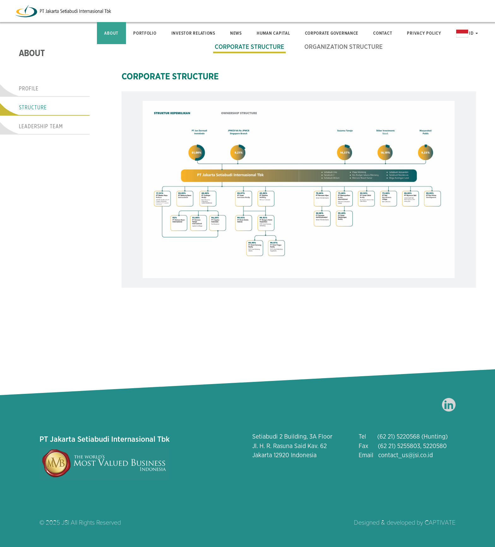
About (111, 33)
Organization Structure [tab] (343, 47)
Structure (33, 108)
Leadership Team (41, 127)
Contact (382, 33)
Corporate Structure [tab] (249, 47)
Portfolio (145, 33)
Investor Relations (193, 33)
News (236, 33)
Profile (29, 89)
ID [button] (467, 33)
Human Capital (273, 33)
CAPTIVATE (440, 523)
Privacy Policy (424, 33)
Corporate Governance (332, 33)
